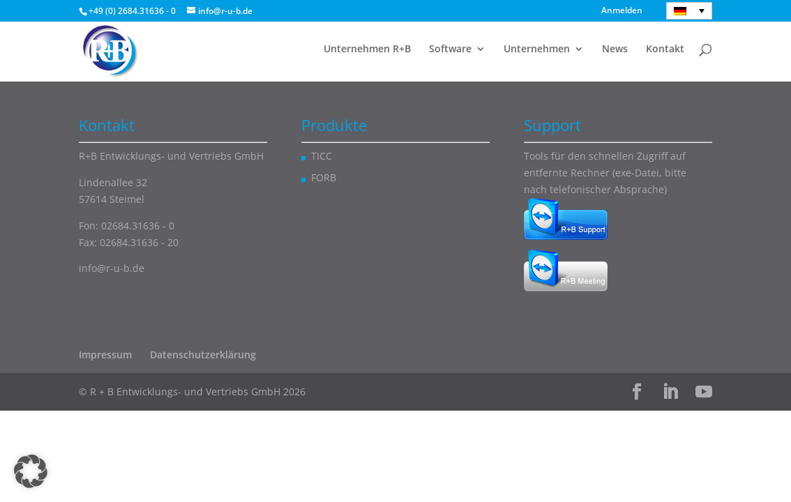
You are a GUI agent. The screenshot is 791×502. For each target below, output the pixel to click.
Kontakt (665, 49)
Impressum (105, 354)
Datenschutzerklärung (203, 354)
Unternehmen (537, 49)
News (615, 49)
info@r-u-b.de (111, 268)
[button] (30, 471)
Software (450, 49)
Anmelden (621, 11)
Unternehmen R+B (367, 49)
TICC (321, 155)
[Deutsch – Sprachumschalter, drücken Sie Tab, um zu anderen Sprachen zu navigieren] (689, 11)
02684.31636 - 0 (137, 225)
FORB (323, 177)
